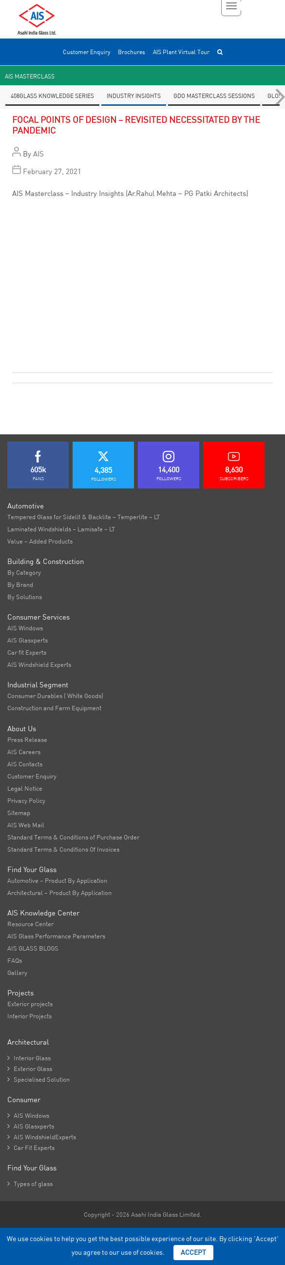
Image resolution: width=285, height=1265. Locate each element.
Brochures (131, 52)
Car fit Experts (26, 652)
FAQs (14, 960)
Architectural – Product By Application (59, 892)
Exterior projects (30, 1004)
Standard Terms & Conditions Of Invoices (63, 849)
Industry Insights (134, 95)
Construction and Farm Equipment (54, 708)
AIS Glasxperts (27, 640)
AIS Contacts (24, 764)
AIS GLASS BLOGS (32, 948)
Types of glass (30, 1183)
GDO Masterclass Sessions (214, 95)
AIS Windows (25, 628)
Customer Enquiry (86, 52)
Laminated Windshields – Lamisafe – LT (61, 529)
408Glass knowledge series (52, 95)
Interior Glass (29, 1058)
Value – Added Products (40, 541)
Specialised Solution (38, 1079)
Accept (193, 1252)
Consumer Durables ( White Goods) (55, 696)
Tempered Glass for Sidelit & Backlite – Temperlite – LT (83, 517)
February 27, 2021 (52, 171)
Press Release (27, 739)
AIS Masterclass (30, 76)
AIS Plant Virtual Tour (181, 52)
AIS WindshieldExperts (41, 1137)
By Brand (20, 584)
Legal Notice (24, 788)
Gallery (17, 972)
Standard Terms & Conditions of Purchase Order (73, 837)
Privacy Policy (26, 800)
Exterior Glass (29, 1068)
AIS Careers (23, 752)
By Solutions (24, 597)
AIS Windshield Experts (39, 664)
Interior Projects (29, 1016)
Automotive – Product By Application (57, 880)
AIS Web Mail (25, 825)
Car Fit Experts (31, 1147)
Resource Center (30, 924)
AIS (38, 153)
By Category (24, 572)
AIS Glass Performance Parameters (56, 936)
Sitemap (18, 813)
